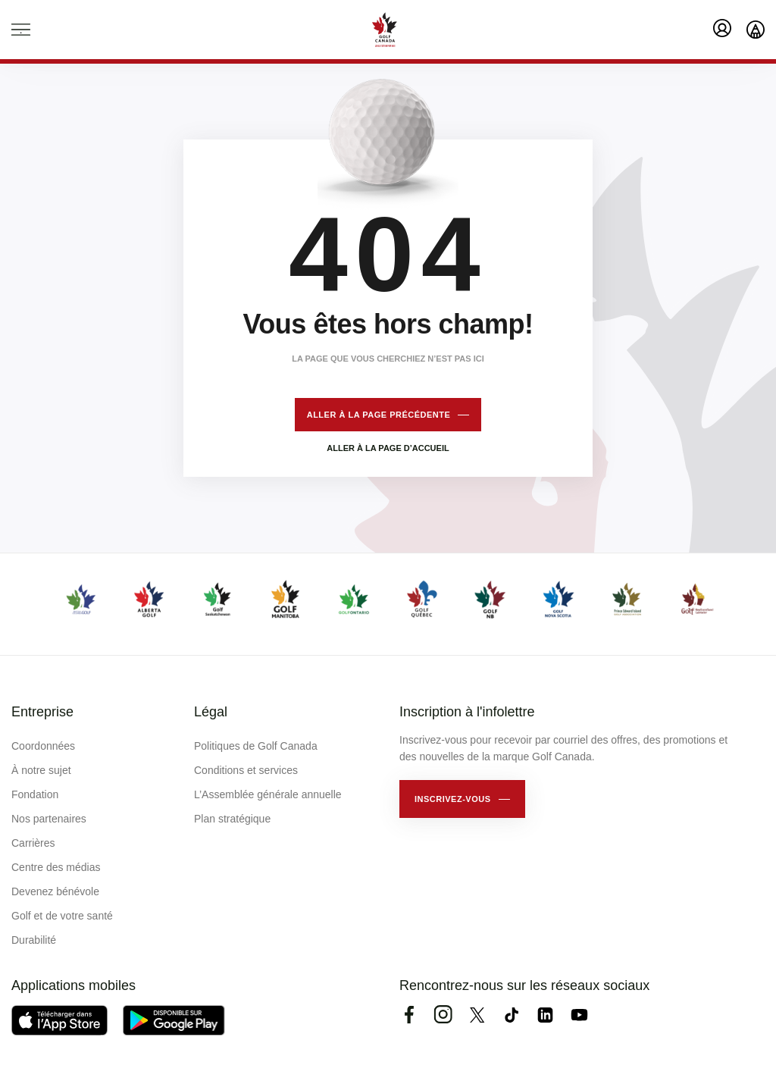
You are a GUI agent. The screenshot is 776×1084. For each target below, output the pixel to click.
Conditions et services (246, 770)
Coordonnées (43, 746)
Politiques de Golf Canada (256, 746)
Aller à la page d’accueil (388, 448)
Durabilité (33, 940)
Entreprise (42, 711)
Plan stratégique (232, 819)
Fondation (34, 794)
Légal (210, 711)
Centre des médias (56, 867)
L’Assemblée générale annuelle (268, 794)
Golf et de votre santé (62, 916)
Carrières (33, 843)
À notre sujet (41, 770)
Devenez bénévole (55, 891)
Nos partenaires (48, 819)
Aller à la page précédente (379, 414)
